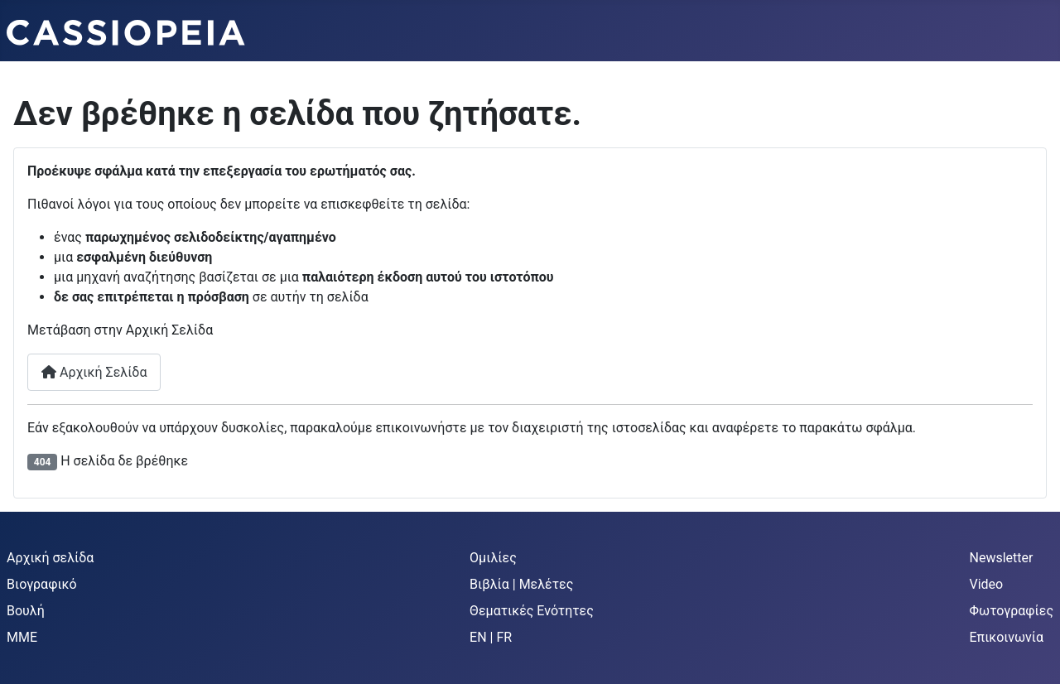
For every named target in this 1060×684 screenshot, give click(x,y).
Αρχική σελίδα (50, 558)
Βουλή (26, 611)
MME (22, 637)
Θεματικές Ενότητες (532, 611)
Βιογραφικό (42, 584)
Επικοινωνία (1007, 637)
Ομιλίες (493, 558)
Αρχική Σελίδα (94, 372)
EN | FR (491, 637)
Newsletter (1002, 558)
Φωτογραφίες (1012, 611)
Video (987, 584)
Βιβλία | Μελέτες (521, 584)
